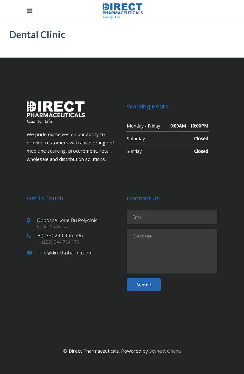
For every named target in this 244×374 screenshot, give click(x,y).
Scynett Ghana (165, 351)
